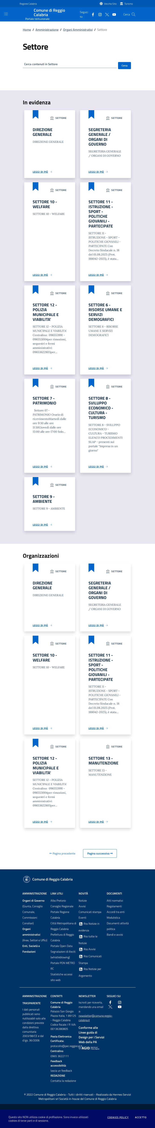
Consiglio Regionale (62, 911)
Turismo (128, 3)
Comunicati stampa (90, 916)
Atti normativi (115, 905)
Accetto (141, 1117)
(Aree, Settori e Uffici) (34, 939)
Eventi (82, 922)
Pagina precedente (62, 858)
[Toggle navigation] (6, 14)
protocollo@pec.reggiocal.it (64, 1050)
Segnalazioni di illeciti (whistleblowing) (63, 959)
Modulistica (113, 922)
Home (27, 29)
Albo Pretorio (58, 905)
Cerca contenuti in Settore (42, 64)
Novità (83, 898)
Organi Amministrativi (78, 29)
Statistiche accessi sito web (61, 982)
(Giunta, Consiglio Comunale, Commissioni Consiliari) (33, 916)
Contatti (56, 1000)
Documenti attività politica (118, 931)
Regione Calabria (28, 3)
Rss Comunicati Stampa (90, 964)
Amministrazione (47, 29)
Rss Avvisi (87, 954)
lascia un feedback (61, 1075)
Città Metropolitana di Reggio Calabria (63, 931)
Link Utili (57, 898)
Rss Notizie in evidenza (89, 931)
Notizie (83, 905)
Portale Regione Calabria (60, 919)
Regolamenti (114, 911)
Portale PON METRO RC (63, 970)
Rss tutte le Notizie (88, 944)
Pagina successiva (100, 858)
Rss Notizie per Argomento (90, 976)
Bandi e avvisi (115, 939)
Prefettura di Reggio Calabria (62, 942)
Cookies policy (118, 1117)
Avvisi (82, 911)
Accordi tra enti (116, 916)
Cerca (124, 65)
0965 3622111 (60, 1061)
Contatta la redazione (63, 1085)
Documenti (114, 898)
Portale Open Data (61, 950)
